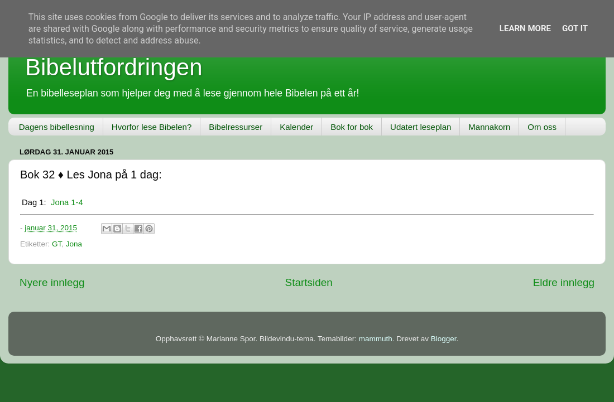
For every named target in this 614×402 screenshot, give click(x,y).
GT (56, 244)
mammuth (375, 339)
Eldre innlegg (563, 282)
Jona (74, 244)
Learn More (525, 28)
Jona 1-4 (67, 202)
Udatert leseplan (420, 127)
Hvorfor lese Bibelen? (151, 127)
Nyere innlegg (52, 282)
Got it (575, 28)
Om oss (542, 127)
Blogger (444, 339)
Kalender (296, 127)
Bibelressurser (235, 127)
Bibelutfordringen (114, 67)
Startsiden (309, 282)
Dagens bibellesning (56, 127)
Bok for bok (351, 127)
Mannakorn (489, 127)
